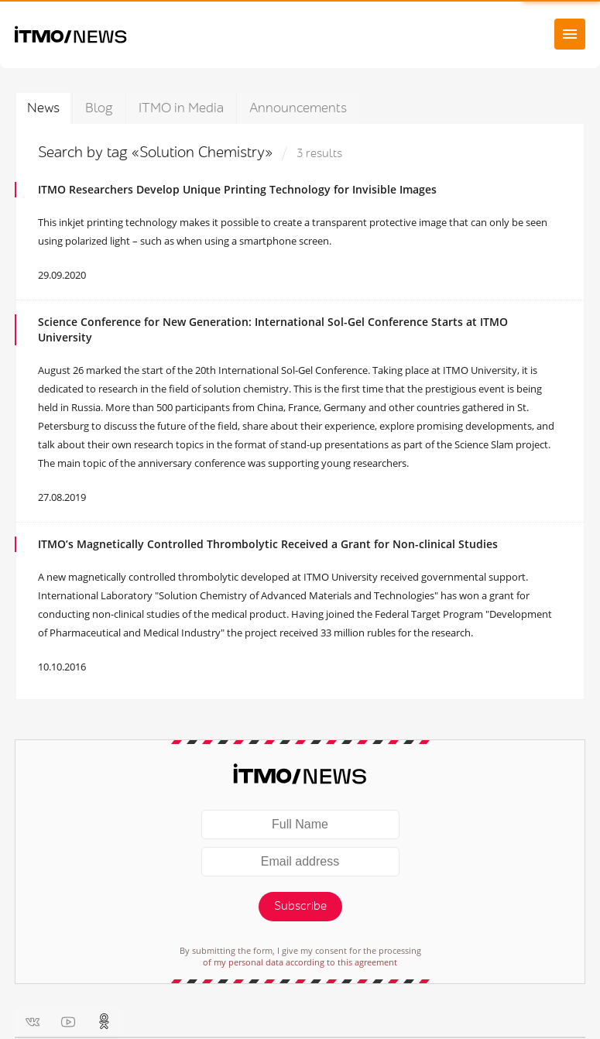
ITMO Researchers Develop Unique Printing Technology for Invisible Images (237, 189)
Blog (99, 108)
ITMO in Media (181, 108)
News (43, 108)
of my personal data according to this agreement (300, 962)
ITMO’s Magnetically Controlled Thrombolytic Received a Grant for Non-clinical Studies (268, 544)
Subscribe (300, 906)
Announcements (298, 108)
